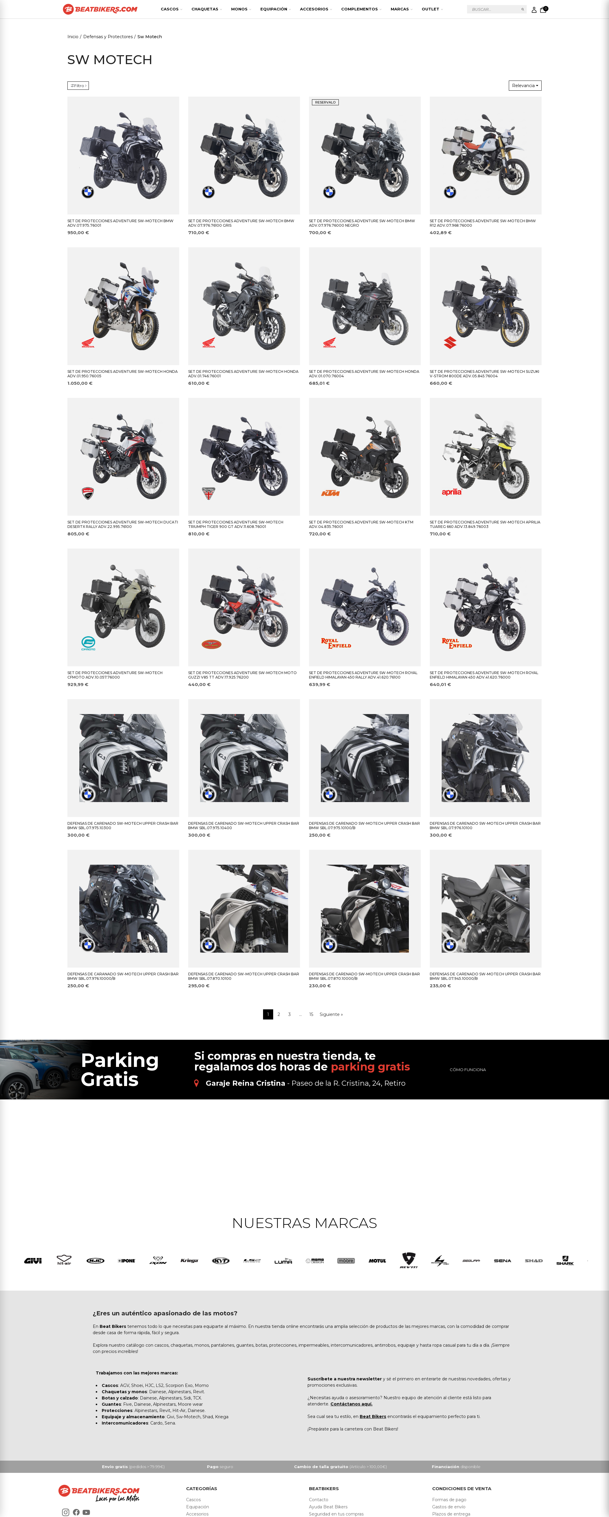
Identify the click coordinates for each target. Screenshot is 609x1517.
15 (311, 1014)
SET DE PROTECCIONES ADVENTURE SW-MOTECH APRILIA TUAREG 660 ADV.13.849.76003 (485, 524)
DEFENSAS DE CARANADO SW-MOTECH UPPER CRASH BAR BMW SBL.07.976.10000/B (123, 976)
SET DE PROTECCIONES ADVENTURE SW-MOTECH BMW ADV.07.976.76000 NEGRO (362, 223)
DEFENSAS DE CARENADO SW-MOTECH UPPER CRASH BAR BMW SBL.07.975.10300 (122, 825)
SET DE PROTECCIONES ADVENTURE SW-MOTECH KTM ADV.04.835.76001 (361, 524)
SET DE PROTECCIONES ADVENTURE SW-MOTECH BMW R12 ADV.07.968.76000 (483, 223)
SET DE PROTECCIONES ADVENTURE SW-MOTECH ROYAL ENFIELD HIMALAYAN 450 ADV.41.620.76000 (484, 675)
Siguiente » (331, 1014)
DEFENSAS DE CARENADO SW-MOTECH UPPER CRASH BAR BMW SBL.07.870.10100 (243, 976)
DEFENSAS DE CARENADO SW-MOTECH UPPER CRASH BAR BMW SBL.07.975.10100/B (364, 825)
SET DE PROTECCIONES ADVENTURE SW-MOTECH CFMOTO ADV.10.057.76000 (115, 675)
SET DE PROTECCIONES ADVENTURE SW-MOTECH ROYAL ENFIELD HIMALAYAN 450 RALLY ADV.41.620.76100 (363, 675)
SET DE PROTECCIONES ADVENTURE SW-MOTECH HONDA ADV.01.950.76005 (122, 373)
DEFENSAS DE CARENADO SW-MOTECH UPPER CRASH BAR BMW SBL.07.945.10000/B (485, 976)
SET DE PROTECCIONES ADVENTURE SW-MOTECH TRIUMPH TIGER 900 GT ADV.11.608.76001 (235, 524)
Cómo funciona (468, 1069)
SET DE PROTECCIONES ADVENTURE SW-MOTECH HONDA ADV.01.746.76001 (243, 373)
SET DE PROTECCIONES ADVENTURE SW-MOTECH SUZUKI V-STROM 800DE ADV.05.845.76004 (484, 373)
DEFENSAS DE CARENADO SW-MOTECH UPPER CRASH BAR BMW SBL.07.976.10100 (485, 825)
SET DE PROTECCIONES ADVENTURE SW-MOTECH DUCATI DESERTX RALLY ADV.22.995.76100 (122, 524)
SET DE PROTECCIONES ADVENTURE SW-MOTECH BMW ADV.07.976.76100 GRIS (241, 223)
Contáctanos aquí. (351, 1405)
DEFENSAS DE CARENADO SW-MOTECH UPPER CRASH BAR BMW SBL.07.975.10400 (243, 825)
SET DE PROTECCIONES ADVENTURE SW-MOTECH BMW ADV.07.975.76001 (120, 223)
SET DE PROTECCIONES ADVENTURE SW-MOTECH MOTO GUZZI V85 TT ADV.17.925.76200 (242, 675)
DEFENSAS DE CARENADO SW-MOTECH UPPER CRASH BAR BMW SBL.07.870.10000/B (364, 976)
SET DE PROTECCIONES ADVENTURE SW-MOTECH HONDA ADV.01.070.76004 (364, 373)
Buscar (523, 9)
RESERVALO (325, 102)
